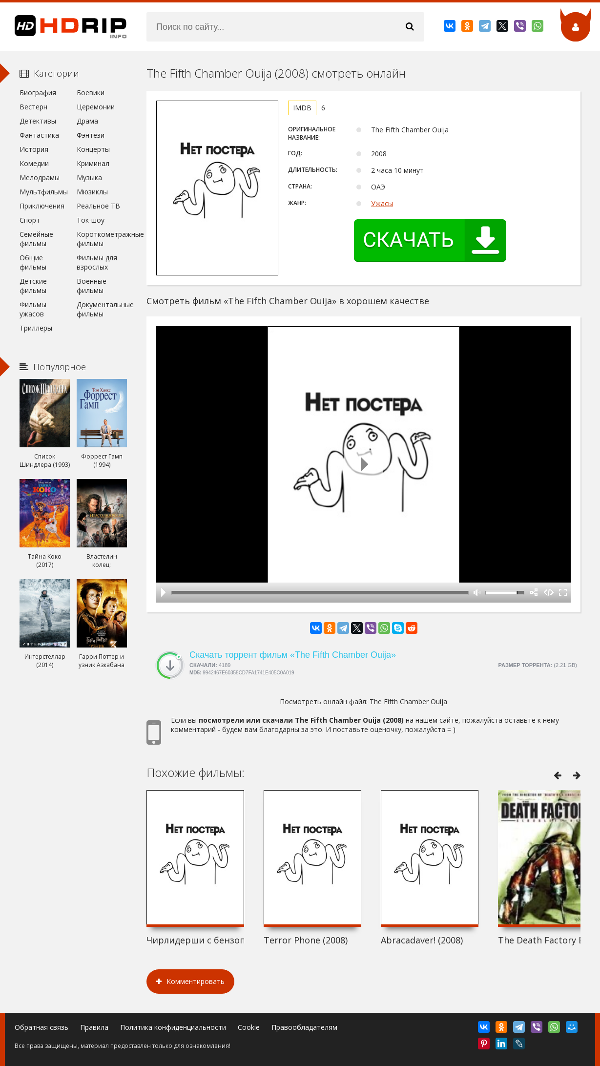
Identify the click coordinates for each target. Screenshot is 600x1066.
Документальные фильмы (102, 309)
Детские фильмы (33, 285)
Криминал (93, 163)
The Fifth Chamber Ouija (408, 701)
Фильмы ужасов (33, 309)
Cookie (249, 1027)
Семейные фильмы (36, 239)
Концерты (93, 149)
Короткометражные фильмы (102, 239)
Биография (38, 92)
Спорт (30, 220)
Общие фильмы (33, 262)
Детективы (38, 120)
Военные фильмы (91, 285)
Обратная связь (41, 1027)
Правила (94, 1027)
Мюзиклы (92, 191)
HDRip (63, 26)
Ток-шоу (90, 220)
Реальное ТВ (98, 205)
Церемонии (96, 106)
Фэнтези (90, 135)
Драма (87, 120)
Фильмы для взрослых (97, 262)
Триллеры (36, 328)
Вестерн (33, 106)
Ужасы (382, 203)
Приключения (42, 205)
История (34, 149)
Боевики (90, 92)
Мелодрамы (40, 177)
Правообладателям (304, 1027)
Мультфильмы (44, 191)
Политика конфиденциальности (173, 1027)
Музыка (89, 177)
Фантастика (39, 135)
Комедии (34, 163)
